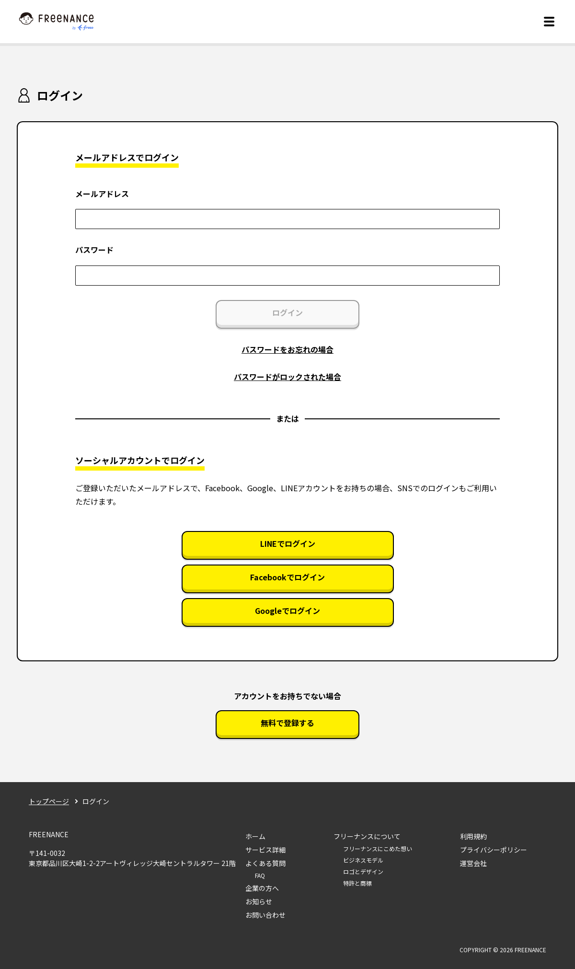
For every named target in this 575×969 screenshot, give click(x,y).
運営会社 (473, 863)
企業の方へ (262, 888)
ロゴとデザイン (363, 871)
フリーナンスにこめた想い (377, 848)
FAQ (260, 875)
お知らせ (258, 901)
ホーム (255, 836)
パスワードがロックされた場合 (287, 376)
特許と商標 (357, 883)
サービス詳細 (265, 849)
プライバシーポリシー (493, 849)
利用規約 (473, 836)
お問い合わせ (265, 915)
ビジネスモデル (363, 860)
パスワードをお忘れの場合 (288, 349)
